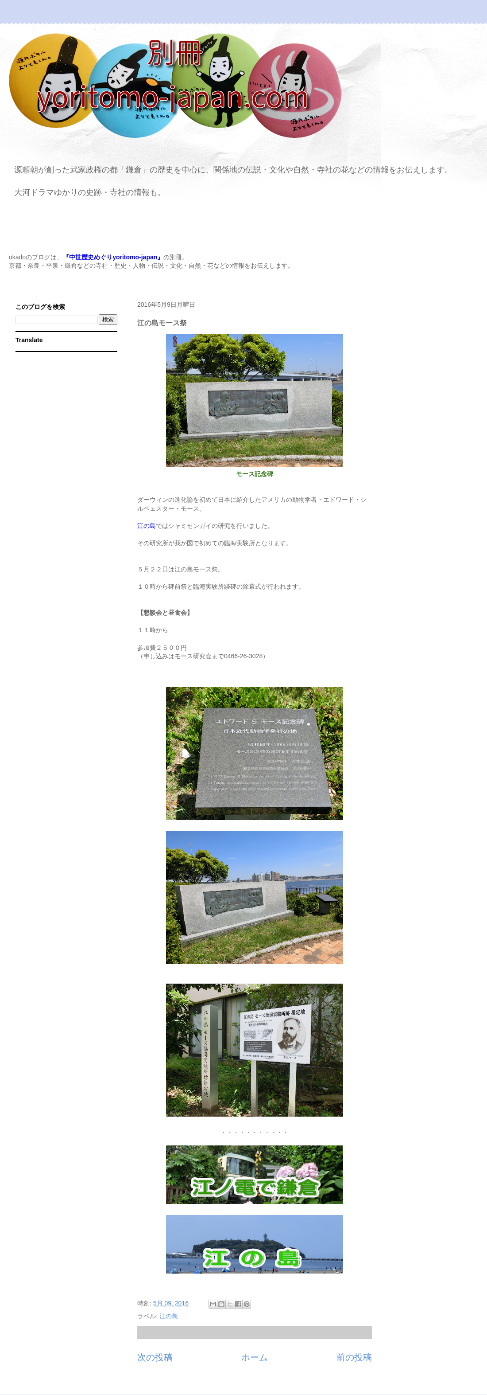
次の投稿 (155, 1357)
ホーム (254, 1357)
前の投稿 (354, 1357)
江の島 (168, 1316)
